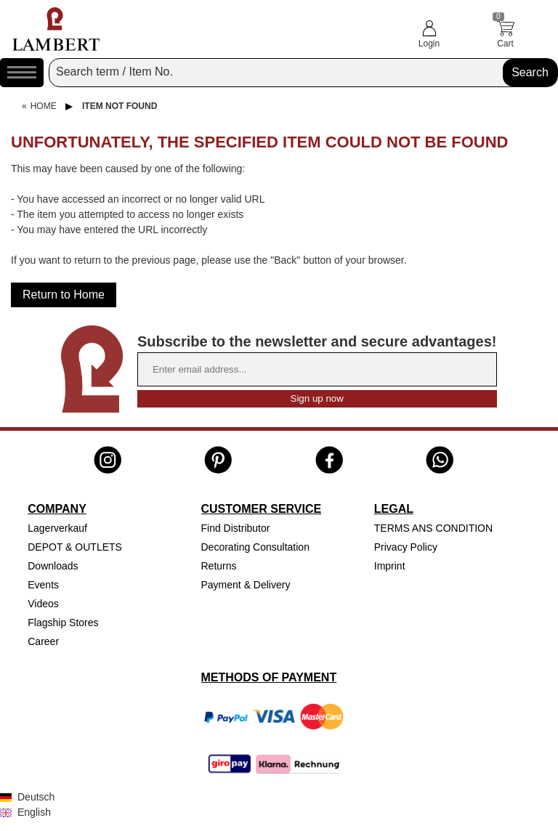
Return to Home (64, 294)
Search (530, 72)
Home (44, 106)
